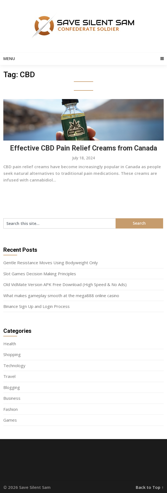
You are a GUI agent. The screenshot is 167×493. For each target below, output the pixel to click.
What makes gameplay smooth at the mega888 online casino (61, 295)
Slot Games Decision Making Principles (39, 273)
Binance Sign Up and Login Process (36, 306)
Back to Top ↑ (150, 487)
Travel (9, 376)
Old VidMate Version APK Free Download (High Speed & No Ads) (65, 284)
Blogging (11, 387)
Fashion (10, 409)
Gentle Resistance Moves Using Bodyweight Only (50, 262)
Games (10, 420)
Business (11, 398)
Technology (14, 365)
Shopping (12, 354)
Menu (9, 58)
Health (9, 343)
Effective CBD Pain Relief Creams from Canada (83, 148)
